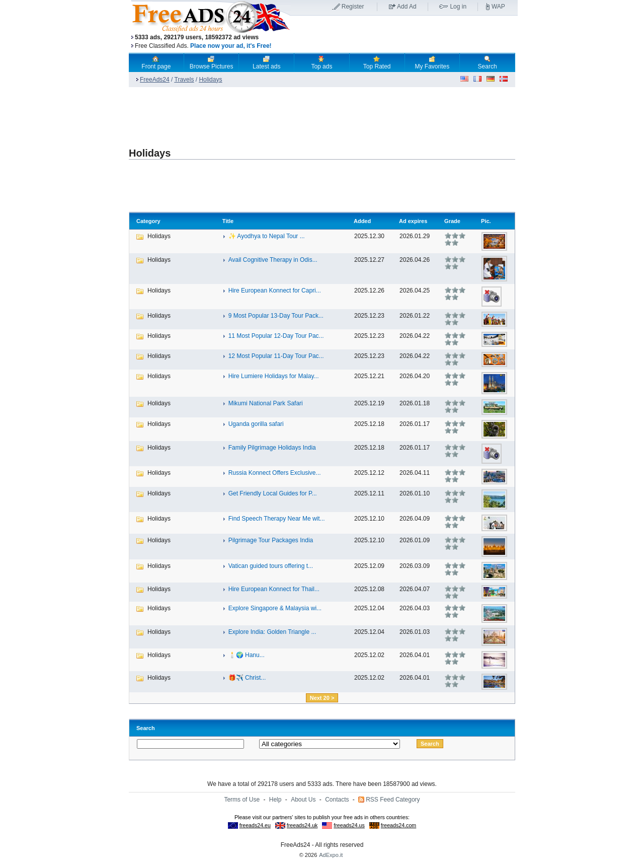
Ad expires (413, 221)
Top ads (321, 62)
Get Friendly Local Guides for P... (272, 493)
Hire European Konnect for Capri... (274, 290)
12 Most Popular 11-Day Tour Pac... (276, 355)
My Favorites (432, 62)
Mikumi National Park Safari (265, 403)
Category (148, 221)
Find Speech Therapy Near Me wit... (276, 518)
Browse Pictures (211, 62)
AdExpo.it (331, 855)
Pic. (486, 221)
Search (487, 62)
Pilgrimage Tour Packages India (270, 540)
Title (227, 221)
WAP (498, 6)
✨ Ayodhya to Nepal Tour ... (266, 236)
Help (275, 799)
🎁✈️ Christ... (247, 677)
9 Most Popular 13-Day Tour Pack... (276, 315)
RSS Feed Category (393, 799)
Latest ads (266, 62)
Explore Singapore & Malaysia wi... (274, 608)
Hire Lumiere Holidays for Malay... (273, 376)
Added (362, 221)
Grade (452, 221)
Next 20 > (322, 698)
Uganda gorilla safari (256, 423)
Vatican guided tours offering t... (270, 565)
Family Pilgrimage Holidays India (272, 447)
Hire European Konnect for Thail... (273, 589)
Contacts (337, 799)
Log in (458, 6)
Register (353, 6)
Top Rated (377, 62)
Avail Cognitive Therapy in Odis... (272, 259)
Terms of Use (242, 799)
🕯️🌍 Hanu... (246, 655)
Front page (156, 62)
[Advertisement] (404, 34)
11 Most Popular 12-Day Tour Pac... (276, 335)
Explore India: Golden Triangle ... (272, 631)
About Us (303, 799)
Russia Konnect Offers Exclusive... (274, 472)
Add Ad (407, 6)
